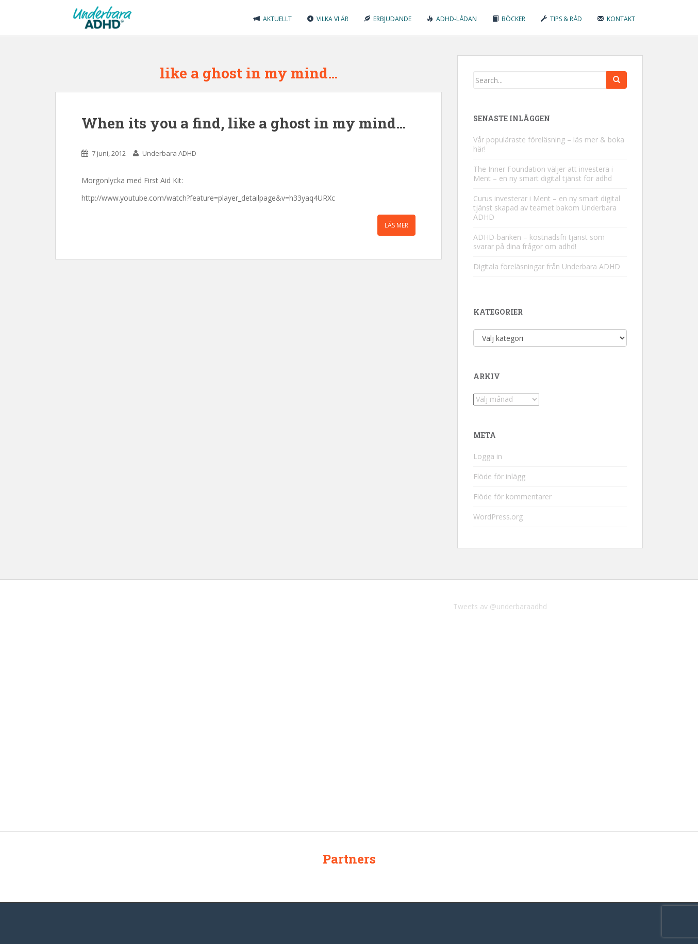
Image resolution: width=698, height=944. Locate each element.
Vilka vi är (327, 18)
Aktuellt (273, 18)
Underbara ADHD (169, 153)
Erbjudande (387, 18)
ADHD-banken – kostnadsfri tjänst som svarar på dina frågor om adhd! (539, 241)
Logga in (487, 456)
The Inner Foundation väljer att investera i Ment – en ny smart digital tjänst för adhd (543, 173)
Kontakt (616, 18)
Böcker (508, 18)
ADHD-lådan (452, 18)
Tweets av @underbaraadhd (500, 606)
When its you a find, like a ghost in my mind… (243, 123)
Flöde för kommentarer (512, 496)
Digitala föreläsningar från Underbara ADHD (546, 266)
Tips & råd (561, 18)
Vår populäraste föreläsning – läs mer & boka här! (548, 144)
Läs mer (396, 225)
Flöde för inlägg (499, 476)
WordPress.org (498, 517)
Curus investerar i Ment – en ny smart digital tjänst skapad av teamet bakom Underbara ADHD (546, 207)
